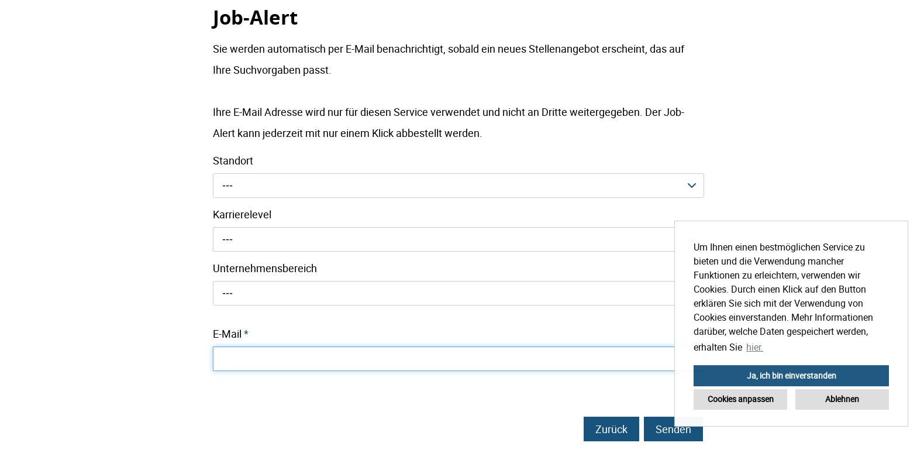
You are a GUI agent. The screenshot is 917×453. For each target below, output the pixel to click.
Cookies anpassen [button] (741, 398)
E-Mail (231, 334)
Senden (673, 429)
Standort (233, 160)
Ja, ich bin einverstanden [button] (791, 375)
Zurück (611, 429)
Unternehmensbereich (265, 268)
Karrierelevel (242, 214)
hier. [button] (754, 347)
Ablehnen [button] (842, 398)
